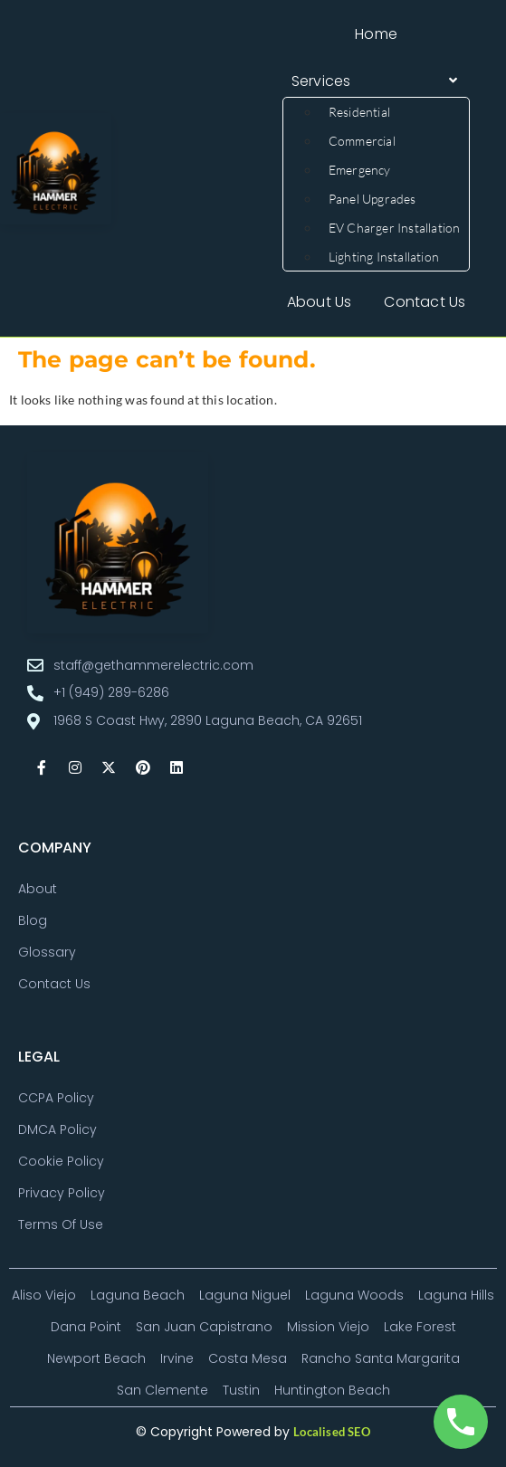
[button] (376, 81)
